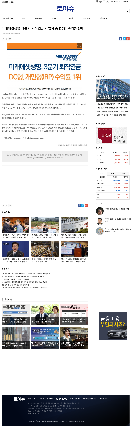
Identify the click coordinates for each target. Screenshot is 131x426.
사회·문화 (38, 18)
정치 (54, 18)
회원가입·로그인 (116, 2)
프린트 (10, 38)
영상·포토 (103, 18)
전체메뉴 (9, 18)
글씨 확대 (6, 38)
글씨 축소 (3, 38)
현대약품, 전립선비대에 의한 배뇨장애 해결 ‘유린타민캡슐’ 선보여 (23, 277)
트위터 (124, 38)
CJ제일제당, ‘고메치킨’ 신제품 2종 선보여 (15, 279)
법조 (23, 18)
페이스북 (120, 38)
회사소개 (124, 2)
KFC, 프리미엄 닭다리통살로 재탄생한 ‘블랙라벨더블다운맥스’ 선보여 (24, 282)
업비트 (112, 173)
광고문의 (50, 399)
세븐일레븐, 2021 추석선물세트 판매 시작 (15, 285)
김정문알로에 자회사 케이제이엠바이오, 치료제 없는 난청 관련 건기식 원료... (26, 274)
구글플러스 (128, 38)
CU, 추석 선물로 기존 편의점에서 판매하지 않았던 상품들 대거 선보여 (24, 288)
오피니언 (86, 18)
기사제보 (41, 399)
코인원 (123, 173)
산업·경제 (69, 18)
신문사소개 (31, 399)
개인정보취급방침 (61, 399)
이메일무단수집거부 (89, 399)
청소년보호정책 (75, 399)
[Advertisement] (24, 182)
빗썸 (101, 173)
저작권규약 (103, 399)
